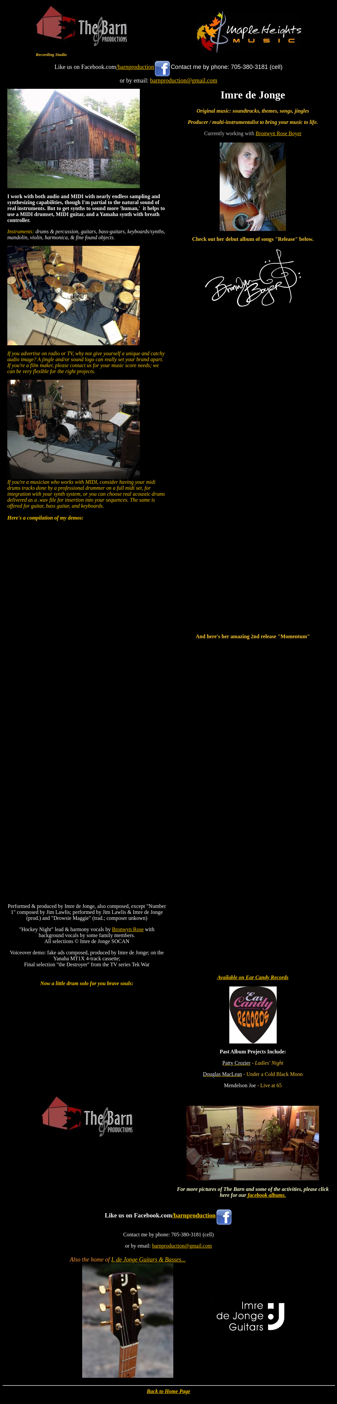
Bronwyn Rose (128, 929)
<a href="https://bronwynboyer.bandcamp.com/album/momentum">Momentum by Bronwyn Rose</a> (252, 786)
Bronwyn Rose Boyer (278, 133)
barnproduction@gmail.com (183, 80)
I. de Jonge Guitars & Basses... (148, 1259)
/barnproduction (135, 67)
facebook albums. (266, 1195)
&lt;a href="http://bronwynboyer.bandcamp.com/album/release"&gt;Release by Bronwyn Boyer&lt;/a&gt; (252, 470)
